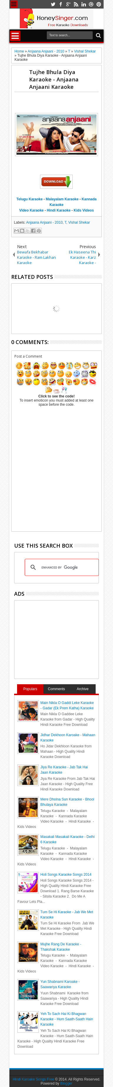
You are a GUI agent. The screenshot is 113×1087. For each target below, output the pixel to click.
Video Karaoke (31, 210)
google (68, 4)
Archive (83, 689)
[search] (60, 567)
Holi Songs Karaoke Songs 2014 (65, 874)
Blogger (66, 1083)
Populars (30, 689)
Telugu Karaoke (29, 199)
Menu (14, 4)
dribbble (91, 4)
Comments (56, 689)
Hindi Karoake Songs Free (33, 1079)
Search (98, 35)
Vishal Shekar (79, 222)
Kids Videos (84, 210)
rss (76, 4)
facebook (60, 4)
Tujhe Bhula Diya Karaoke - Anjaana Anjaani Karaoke (54, 79)
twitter (53, 4)
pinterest (99, 4)
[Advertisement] (63, 103)
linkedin (83, 4)
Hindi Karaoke (59, 210)
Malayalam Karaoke (62, 199)
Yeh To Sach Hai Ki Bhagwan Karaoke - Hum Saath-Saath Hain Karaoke (66, 1019)
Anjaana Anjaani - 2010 (44, 222)
